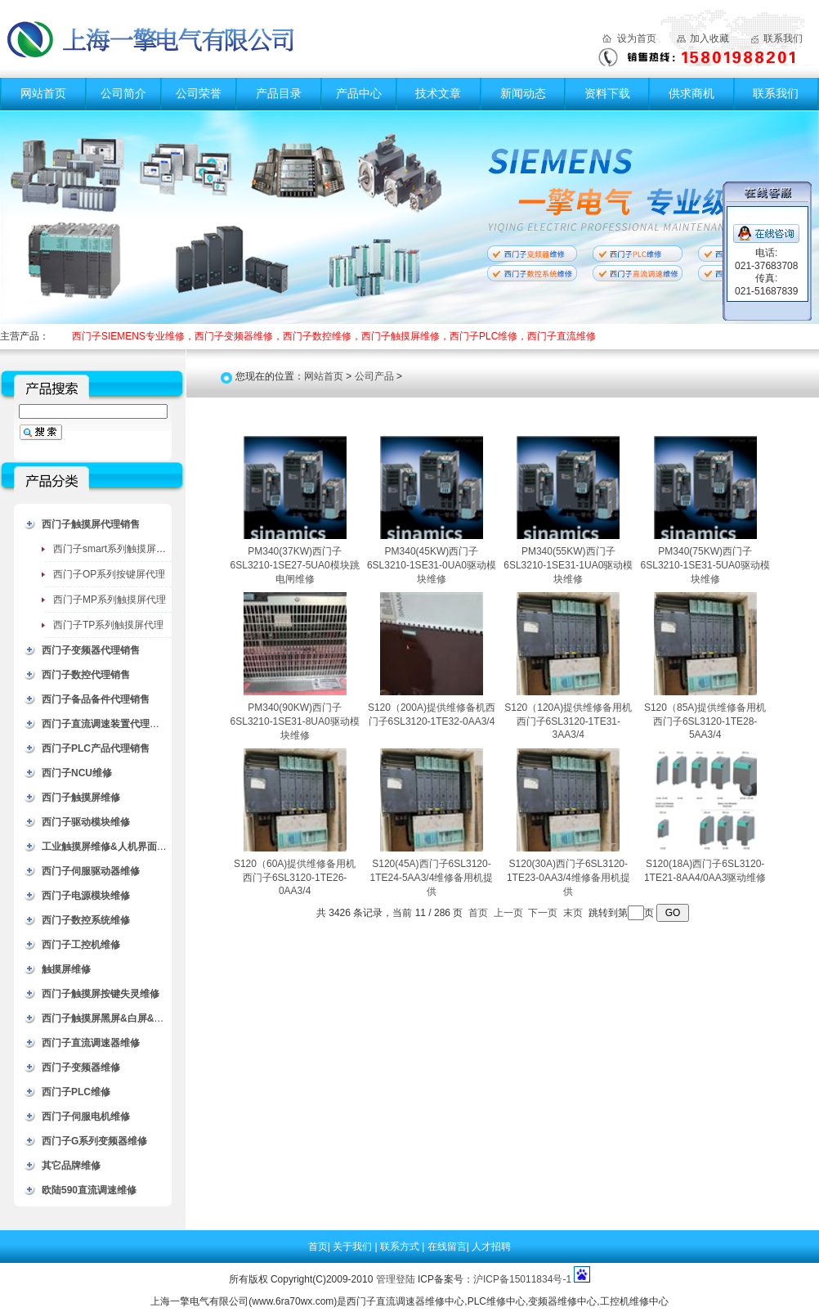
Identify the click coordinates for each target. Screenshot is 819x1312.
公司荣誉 (199, 93)
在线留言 (447, 1246)
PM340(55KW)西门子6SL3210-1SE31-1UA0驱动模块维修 (568, 565)
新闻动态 (523, 93)
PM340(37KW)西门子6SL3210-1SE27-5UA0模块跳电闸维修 (295, 565)
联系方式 (401, 1246)
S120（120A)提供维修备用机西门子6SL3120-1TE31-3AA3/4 (568, 721)
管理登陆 (395, 1279)
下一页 (542, 913)
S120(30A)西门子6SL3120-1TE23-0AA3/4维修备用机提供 (568, 877)
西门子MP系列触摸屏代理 (109, 599)
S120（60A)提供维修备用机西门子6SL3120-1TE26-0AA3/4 (295, 877)
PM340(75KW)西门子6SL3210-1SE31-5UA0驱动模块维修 (705, 565)
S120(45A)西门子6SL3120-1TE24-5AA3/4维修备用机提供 (432, 877)
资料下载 (607, 93)
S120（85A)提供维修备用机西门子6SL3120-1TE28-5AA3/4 (705, 721)
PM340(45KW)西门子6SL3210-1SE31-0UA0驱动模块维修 (431, 565)
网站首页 (43, 93)
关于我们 (353, 1246)
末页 (573, 913)
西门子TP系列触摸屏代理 (108, 625)
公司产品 (374, 376)
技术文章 (438, 93)
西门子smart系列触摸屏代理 (114, 549)
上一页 (508, 913)
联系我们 (783, 38)
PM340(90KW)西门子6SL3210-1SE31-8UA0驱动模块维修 (295, 721)
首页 (478, 913)
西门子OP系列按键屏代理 (109, 574)
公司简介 (123, 93)
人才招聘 (491, 1246)
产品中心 (359, 93)
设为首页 (636, 38)
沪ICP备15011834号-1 (522, 1279)
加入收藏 (709, 38)
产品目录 (279, 93)
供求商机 (691, 93)
